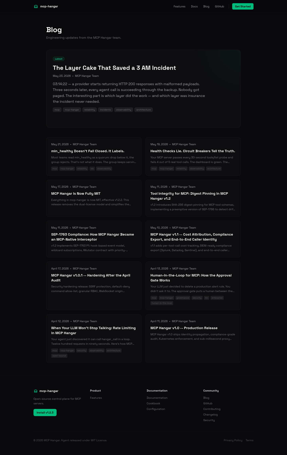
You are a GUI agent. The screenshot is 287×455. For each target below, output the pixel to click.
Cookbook (153, 403)
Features (179, 6)
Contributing (211, 409)
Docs (194, 6)
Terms (250, 440)
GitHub (219, 6)
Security (209, 420)
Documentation (157, 398)
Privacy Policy (233, 440)
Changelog (210, 414)
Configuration (156, 409)
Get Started (243, 6)
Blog (206, 6)
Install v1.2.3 (45, 412)
